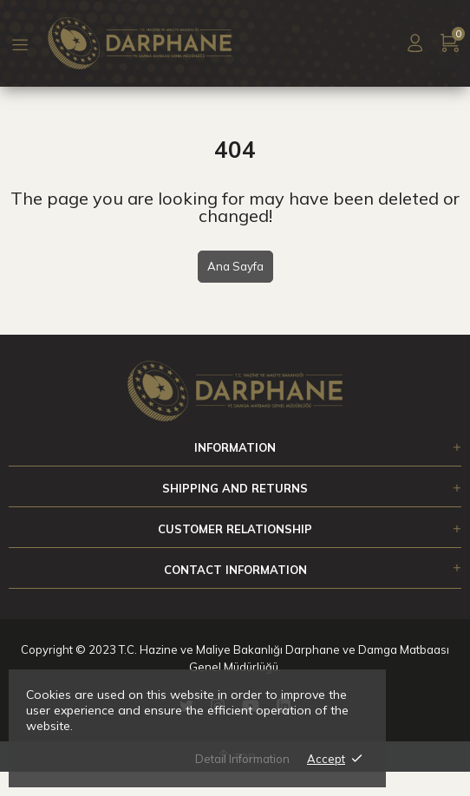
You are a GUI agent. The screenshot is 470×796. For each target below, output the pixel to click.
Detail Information (242, 759)
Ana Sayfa (235, 266)
